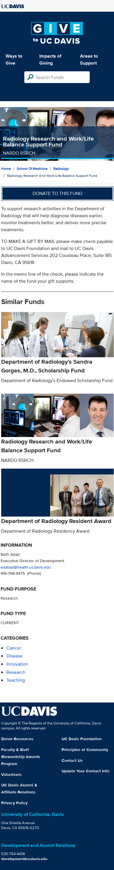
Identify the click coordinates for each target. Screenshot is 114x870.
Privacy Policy (14, 803)
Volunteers (11, 774)
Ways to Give (14, 59)
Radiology (61, 168)
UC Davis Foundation (82, 739)
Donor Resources (17, 739)
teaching (15, 680)
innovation (17, 664)
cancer (13, 648)
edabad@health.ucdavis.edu (26, 567)
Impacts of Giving (50, 59)
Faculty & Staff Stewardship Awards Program (20, 757)
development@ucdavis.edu (24, 859)
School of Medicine (32, 168)
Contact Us (72, 760)
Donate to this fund (57, 193)
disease (14, 655)
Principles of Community (85, 749)
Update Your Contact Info (85, 771)
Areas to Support (89, 59)
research (15, 672)
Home (6, 168)
